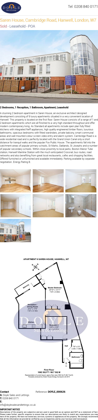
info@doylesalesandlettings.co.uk (18, 404)
